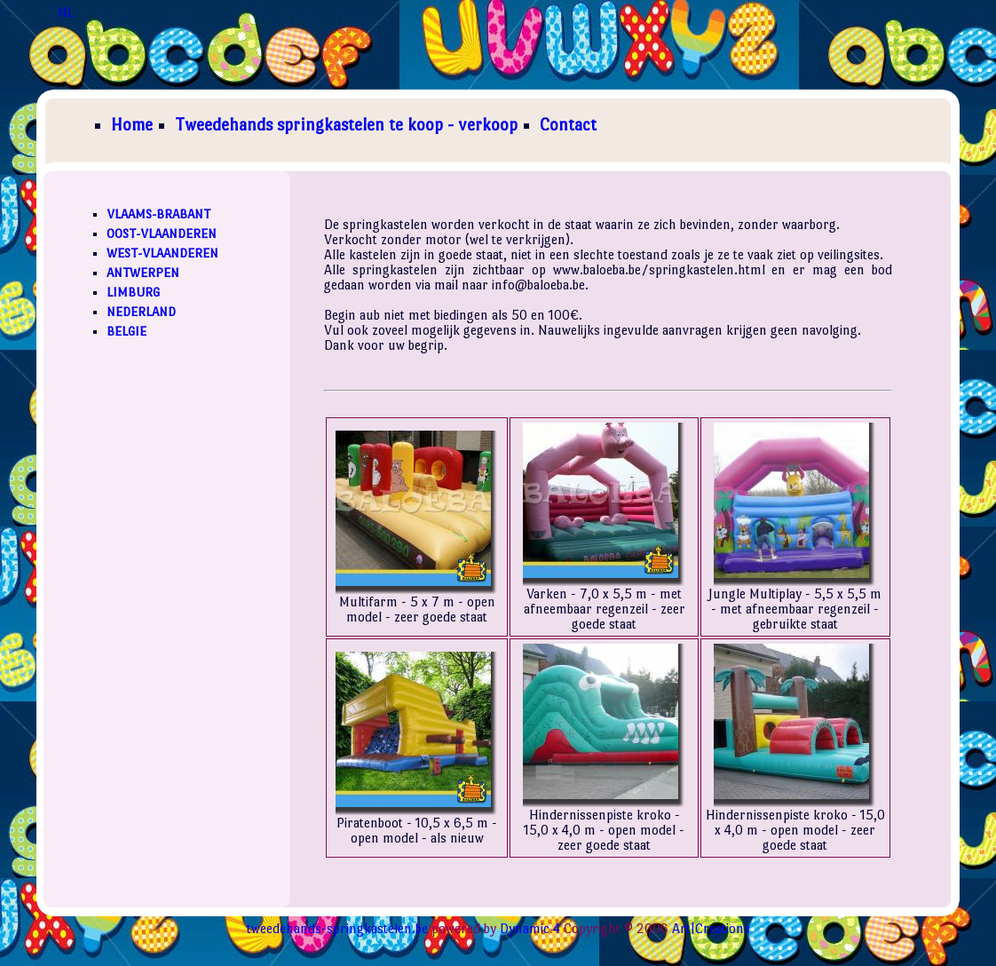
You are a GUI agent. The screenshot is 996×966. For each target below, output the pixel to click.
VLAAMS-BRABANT (158, 214)
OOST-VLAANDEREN (162, 233)
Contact (568, 124)
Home (132, 124)
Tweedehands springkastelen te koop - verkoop (346, 124)
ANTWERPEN (143, 272)
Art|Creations (711, 928)
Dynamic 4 (530, 928)
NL (66, 12)
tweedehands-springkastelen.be (337, 928)
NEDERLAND (141, 312)
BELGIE (126, 331)
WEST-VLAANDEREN (162, 253)
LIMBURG (133, 292)
